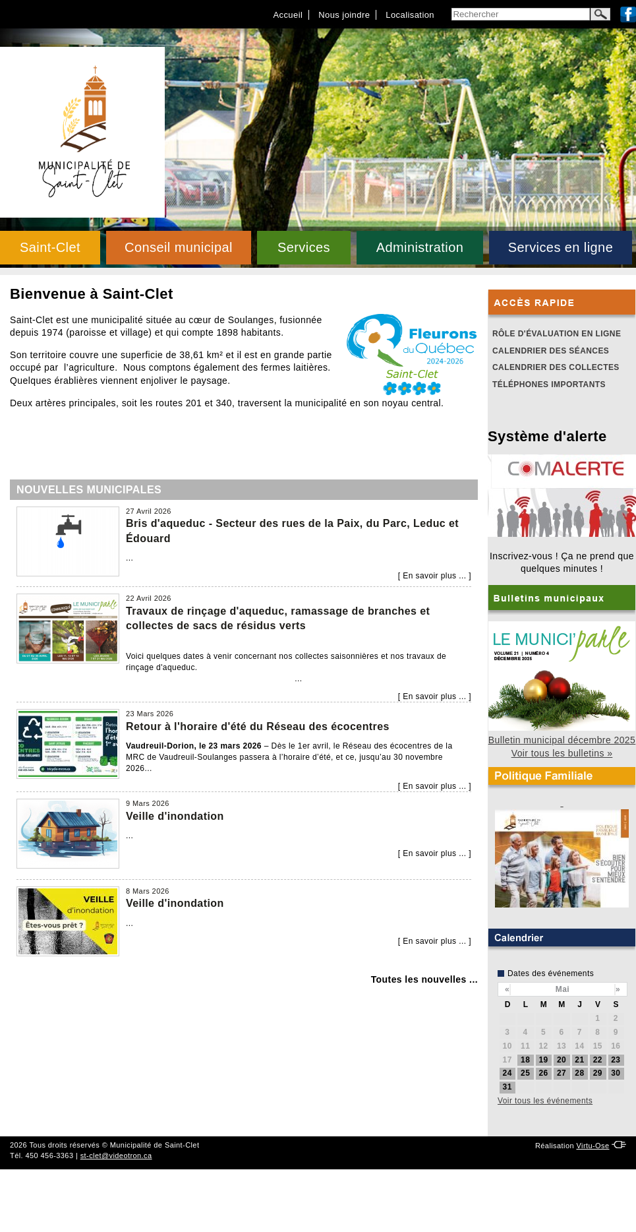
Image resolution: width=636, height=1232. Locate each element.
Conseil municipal (179, 247)
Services (303, 247)
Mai (562, 989)
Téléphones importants (549, 384)
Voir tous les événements (545, 1100)
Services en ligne (560, 247)
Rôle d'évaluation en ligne (556, 333)
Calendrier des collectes (556, 367)
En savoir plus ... (434, 575)
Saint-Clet (50, 247)
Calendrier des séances (550, 350)
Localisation (410, 15)
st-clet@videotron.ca (116, 1155)
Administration (420, 247)
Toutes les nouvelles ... (424, 979)
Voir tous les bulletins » (562, 753)
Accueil (288, 15)
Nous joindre (344, 15)
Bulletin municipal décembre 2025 (562, 740)
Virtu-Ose (592, 1146)
